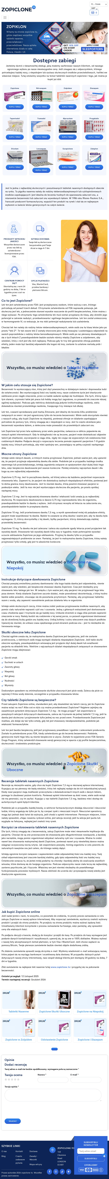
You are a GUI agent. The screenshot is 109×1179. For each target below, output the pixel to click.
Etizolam (14, 149)
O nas (4, 1151)
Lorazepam (41, 149)
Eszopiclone (68, 149)
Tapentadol (15, 118)
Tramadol (41, 118)
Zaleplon (94, 149)
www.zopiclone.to (60, 967)
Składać (13, 1121)
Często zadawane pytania (20, 1159)
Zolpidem (68, 88)
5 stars (19, 1079)
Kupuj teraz (15, 107)
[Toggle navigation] (4, 17)
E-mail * (74, 1074)
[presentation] (23, 1111)
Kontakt (19, 1151)
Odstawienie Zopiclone (54, 1039)
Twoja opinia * (12, 1086)
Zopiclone (14, 88)
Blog (3, 1156)
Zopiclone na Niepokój (90, 1011)
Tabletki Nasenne (83, 367)
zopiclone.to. (27, 1172)
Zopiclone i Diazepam (87, 894)
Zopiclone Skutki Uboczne (54, 1011)
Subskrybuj (90, 1158)
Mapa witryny (35, 1164)
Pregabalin (94, 118)
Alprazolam (68, 118)
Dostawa (33, 1151)
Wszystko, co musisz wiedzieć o (53, 367)
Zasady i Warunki (33, 1158)
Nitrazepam (41, 88)
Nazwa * (42, 1074)
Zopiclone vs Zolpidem (18, 1039)
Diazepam (94, 88)
